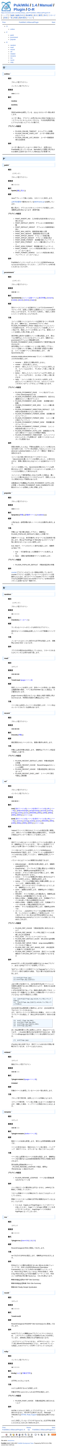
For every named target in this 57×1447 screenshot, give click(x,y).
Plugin (19, 9)
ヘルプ (30, 18)
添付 (45, 15)
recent (12, 49)
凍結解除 (28, 15)
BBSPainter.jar (39, 202)
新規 (6, 18)
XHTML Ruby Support (29, 1415)
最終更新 (22, 18)
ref (11, 52)
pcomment (14, 37)
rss (11, 58)
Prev (4, 22)
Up (29, 1430)
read (12, 47)
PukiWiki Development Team (26, 1443)
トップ (4, 15)
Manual (46, 5)
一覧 (11, 18)
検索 (16, 18)
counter (14, 572)
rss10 (12, 60)
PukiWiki (21, 5)
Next (53, 22)
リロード (52, 15)
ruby (12, 62)
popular (13, 39)
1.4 (34, 5)
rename (13, 56)
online (12, 29)
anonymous (11, 1440)
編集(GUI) (20, 15)
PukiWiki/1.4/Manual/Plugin (29, 22)
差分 (35, 15)
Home (28, 1427)
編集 (12, 15)
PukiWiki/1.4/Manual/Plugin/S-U (43, 1430)
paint (12, 35)
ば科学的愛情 (16, 202)
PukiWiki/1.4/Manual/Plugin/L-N (13, 1430)
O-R (31, 9)
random (13, 45)
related (12, 54)
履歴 (40, 15)
